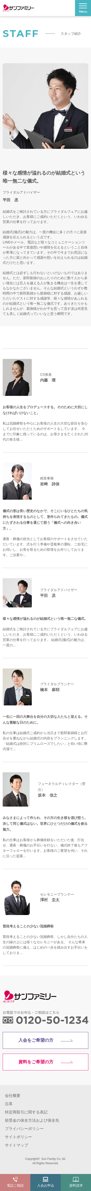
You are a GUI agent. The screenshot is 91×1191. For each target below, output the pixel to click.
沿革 (9, 1104)
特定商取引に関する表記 (26, 1112)
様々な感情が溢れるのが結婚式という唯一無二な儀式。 (45, 619)
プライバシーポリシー (24, 1129)
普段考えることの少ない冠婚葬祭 (28, 926)
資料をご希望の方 (35, 1061)
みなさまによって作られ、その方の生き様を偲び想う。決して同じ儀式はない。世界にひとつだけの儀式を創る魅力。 (45, 823)
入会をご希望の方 (35, 1040)
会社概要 (12, 1095)
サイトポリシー (18, 1137)
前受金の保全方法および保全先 (32, 1120)
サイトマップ (16, 1145)
